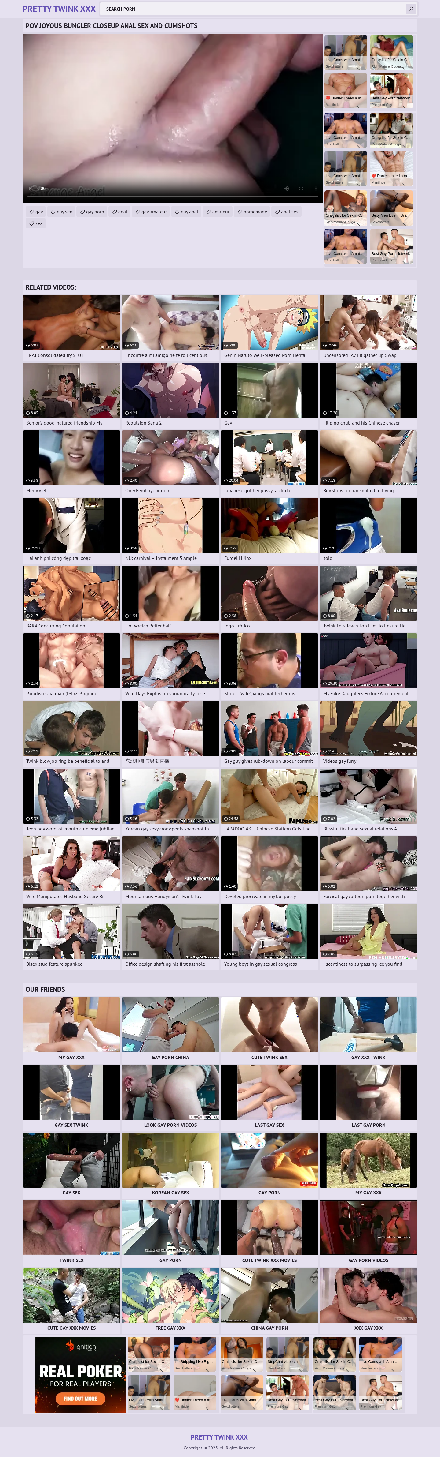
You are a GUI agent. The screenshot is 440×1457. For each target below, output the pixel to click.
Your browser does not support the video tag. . (173, 118)
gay (39, 211)
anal (122, 211)
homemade (255, 211)
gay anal (189, 211)
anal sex (290, 211)
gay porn (95, 211)
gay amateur (154, 211)
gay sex (64, 211)
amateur (220, 211)
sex (38, 223)
